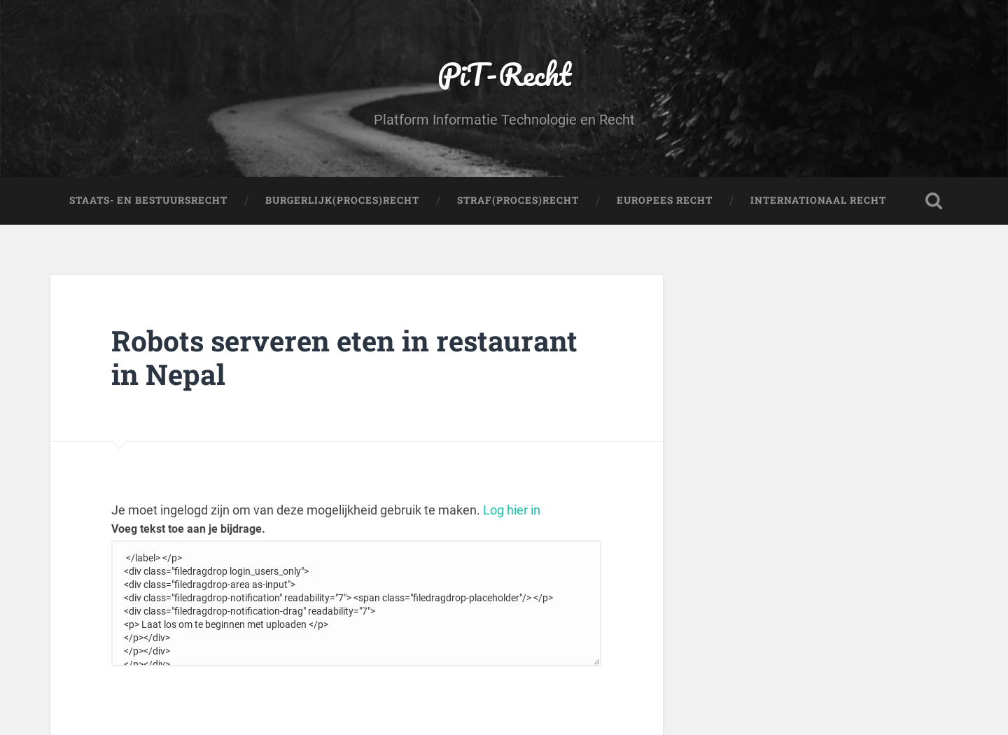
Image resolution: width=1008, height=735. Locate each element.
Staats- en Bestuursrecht (148, 200)
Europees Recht (665, 200)
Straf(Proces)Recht (518, 200)
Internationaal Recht (818, 200)
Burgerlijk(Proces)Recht (342, 200)
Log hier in (511, 510)
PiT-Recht (504, 74)
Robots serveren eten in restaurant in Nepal (344, 357)
